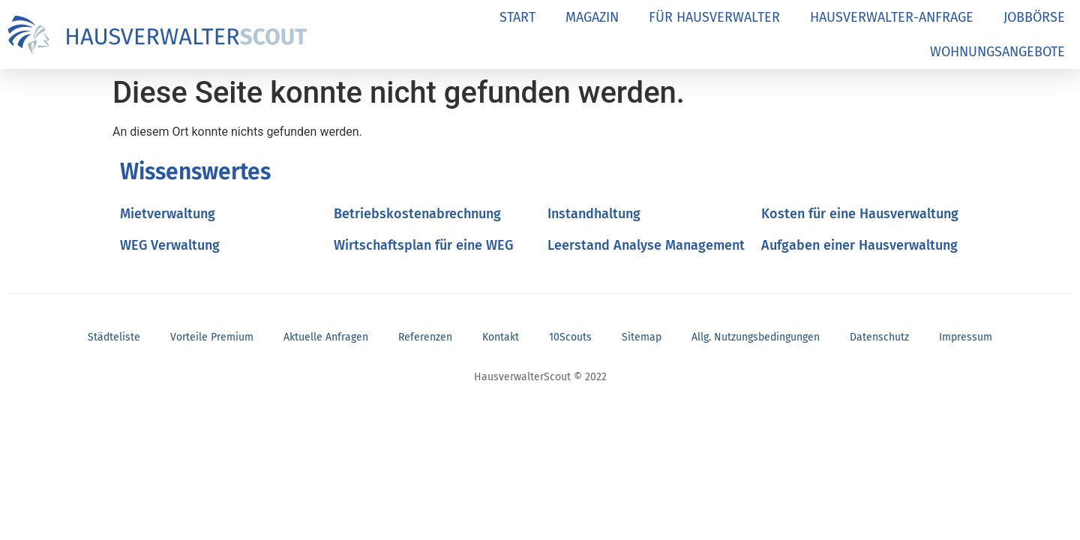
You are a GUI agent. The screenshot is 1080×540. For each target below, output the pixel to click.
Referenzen (425, 337)
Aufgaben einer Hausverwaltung (859, 245)
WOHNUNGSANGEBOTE (997, 52)
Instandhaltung (594, 214)
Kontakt (500, 337)
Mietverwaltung (167, 214)
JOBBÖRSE (1034, 17)
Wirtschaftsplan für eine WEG (423, 245)
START (518, 17)
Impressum (965, 337)
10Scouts (570, 337)
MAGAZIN (592, 17)
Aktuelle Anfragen (326, 337)
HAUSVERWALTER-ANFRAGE (892, 17)
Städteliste (114, 337)
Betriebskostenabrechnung (417, 214)
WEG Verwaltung (170, 245)
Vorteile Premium (212, 337)
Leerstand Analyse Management (646, 245)
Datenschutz (879, 337)
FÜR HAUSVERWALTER (714, 17)
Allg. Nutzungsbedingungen (756, 337)
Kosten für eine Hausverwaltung (859, 214)
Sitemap (642, 337)
